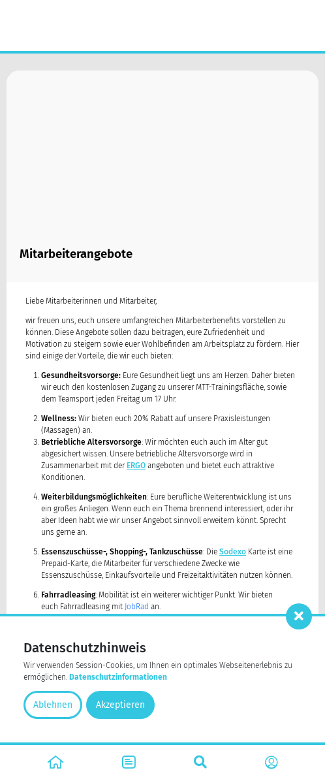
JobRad (137, 606)
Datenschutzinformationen (118, 677)
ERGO (136, 465)
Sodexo (232, 551)
